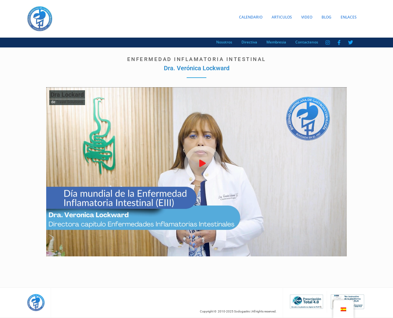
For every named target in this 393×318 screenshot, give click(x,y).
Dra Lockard (67, 94)
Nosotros (224, 42)
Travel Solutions (69, 102)
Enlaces (349, 17)
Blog (326, 17)
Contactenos (306, 42)
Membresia (276, 42)
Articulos (282, 17)
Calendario (250, 17)
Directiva (249, 42)
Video (306, 17)
